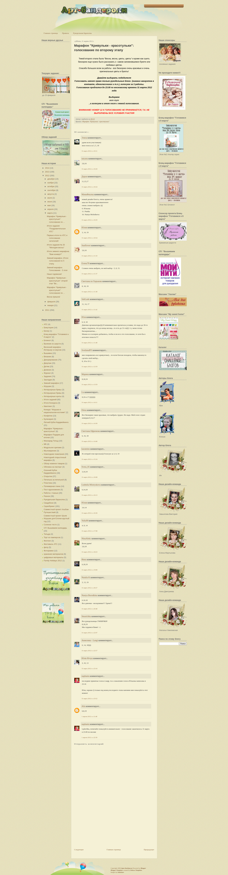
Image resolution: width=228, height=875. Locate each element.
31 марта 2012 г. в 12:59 (89, 366)
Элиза (84, 138)
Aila (83, 706)
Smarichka (86, 616)
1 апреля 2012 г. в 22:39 (89, 737)
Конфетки (48, 416)
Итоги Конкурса (50, 403)
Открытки (48, 476)
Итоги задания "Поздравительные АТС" (56, 229)
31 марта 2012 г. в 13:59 (89, 384)
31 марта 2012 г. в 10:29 (89, 220)
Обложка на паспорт (53, 467)
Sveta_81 (86, 467)
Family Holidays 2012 (53, 560)
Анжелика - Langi (90, 640)
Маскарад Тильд (51, 441)
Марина (85, 374)
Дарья (84, 176)
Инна (84, 559)
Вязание (47, 356)
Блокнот (47, 340)
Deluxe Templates (136, 870)
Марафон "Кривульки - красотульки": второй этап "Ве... (57, 281)
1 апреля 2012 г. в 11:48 (89, 716)
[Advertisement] (96, 828)
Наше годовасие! (54, 274)
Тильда (47, 534)
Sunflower (86, 245)
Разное (47, 496)
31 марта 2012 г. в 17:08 (89, 531)
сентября (51, 190)
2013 (47, 172)
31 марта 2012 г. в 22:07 (89, 633)
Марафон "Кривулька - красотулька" (95, 122)
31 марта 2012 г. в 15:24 (89, 459)
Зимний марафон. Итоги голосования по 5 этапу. (57, 261)
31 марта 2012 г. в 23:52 (89, 698)
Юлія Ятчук (87, 658)
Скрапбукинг (49, 506)
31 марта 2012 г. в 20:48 (89, 609)
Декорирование (50, 360)
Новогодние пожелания (54, 454)
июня (49, 202)
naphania (85, 676)
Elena (84, 410)
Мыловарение (50, 451)
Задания (47, 376)
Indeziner (121, 872)
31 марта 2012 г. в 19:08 (89, 570)
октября (50, 186)
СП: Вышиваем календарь (55, 528)
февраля (51, 302)
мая (49, 205)
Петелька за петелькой (54, 480)
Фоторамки (48, 551)
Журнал (47, 373)
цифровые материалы (53, 557)
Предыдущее (149, 849)
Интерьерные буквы (52, 390)
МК (45, 444)
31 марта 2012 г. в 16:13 (89, 495)
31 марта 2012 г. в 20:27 (89, 588)
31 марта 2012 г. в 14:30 (89, 423)
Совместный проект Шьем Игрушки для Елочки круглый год (56, 518)
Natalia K (86, 577)
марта (50, 213)
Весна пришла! (53, 297)
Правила (65, 33)
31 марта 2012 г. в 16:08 (89, 477)
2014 (47, 168)
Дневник (47, 370)
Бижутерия (48, 327)
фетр (46, 547)
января (50, 305)
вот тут (114, 100)
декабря (51, 179)
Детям (46, 366)
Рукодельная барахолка (82, 33)
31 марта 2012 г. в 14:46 (89, 441)
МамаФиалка (88, 194)
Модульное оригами (52, 447)
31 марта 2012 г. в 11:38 (89, 291)
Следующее (79, 849)
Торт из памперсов (52, 537)
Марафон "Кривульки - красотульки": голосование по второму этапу (104, 48)
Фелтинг (47, 541)
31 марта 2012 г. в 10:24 (89, 187)
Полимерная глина (52, 486)
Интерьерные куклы (52, 396)
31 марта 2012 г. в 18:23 (89, 552)
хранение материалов (53, 554)
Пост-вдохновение (52, 490)
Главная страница (51, 33)
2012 (47, 175)
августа (50, 194)
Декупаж (47, 363)
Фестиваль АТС (50, 544)
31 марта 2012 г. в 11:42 (89, 309)
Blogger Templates (117, 870)
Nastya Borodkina (89, 595)
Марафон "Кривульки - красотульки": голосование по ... (57, 219)
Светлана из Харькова (92, 281)
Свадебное (49, 503)
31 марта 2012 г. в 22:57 (89, 650)
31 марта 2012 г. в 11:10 (89, 256)
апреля (50, 209)
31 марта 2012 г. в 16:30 (89, 513)
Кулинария (48, 419)
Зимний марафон (51, 383)
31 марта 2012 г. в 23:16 (89, 668)
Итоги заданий (50, 399)
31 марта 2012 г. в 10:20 (89, 169)
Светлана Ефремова (91, 431)
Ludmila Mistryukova (91, 485)
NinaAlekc (86, 538)
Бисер (46, 331)
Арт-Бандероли (126, 868)
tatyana (85, 158)
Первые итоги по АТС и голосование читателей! (57, 238)
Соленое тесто (50, 524)
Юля (84, 317)
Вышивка (48, 353)
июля (49, 198)
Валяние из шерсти (52, 344)
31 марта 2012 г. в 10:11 (89, 151)
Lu (83, 392)
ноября (50, 183)
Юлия (84, 227)
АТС (45, 324)
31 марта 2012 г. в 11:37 (89, 274)
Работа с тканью (51, 493)
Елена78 (85, 263)
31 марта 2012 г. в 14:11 (89, 402)
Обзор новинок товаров (54, 463)
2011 (47, 310)
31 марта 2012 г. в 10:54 (89, 238)
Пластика (48, 483)
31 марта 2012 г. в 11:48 (89, 343)
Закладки (48, 380)
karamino (86, 449)
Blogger (143, 868)
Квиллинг (48, 406)
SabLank (85, 299)
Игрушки (47, 386)
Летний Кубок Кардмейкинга (56, 422)
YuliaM (85, 520)
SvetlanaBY (87, 350)
